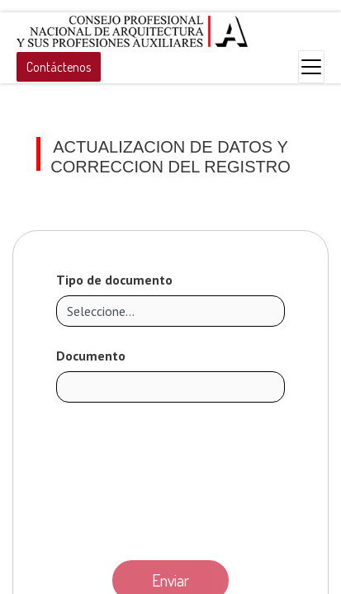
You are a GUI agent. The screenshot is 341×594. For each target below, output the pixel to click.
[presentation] (170, 477)
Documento (91, 355)
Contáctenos (58, 67)
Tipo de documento (114, 279)
